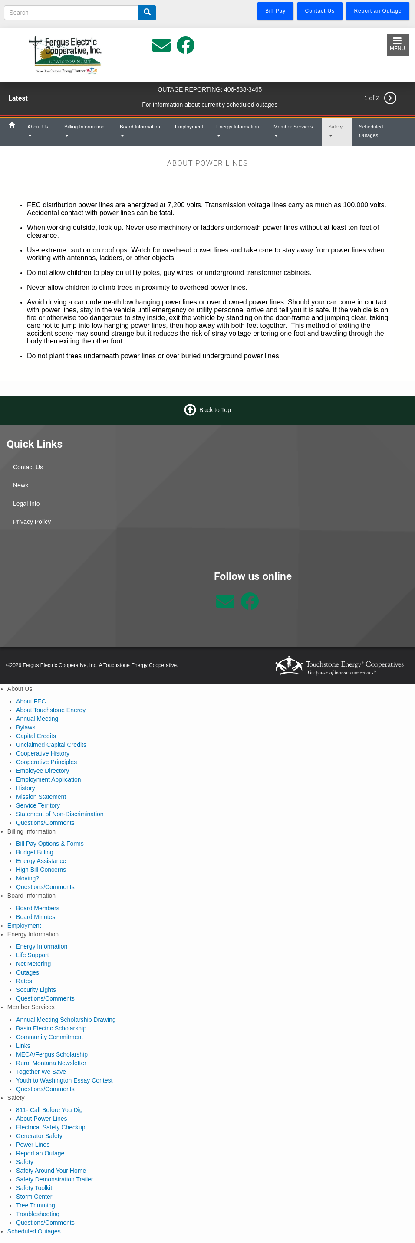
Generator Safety (39, 1135)
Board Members (37, 908)
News (20, 485)
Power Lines (32, 1144)
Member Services (293, 130)
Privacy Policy (32, 521)
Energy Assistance (41, 860)
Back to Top (215, 409)
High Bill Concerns (41, 869)
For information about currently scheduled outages (209, 104)
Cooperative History (42, 753)
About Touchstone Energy (51, 710)
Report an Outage (40, 1153)
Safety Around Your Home (51, 1170)
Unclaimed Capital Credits (51, 744)
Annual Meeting (37, 718)
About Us (37, 130)
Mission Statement (41, 796)
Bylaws (25, 727)
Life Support (32, 955)
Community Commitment (49, 1037)
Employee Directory (42, 770)
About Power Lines (41, 1118)
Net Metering (33, 963)
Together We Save (41, 1071)
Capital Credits (36, 736)
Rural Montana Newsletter (51, 1063)
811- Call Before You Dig (49, 1109)
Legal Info (26, 503)
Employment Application (48, 779)
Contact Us (28, 467)
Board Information (140, 130)
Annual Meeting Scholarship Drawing (66, 1019)
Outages (27, 972)
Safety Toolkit (34, 1187)
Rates (24, 981)
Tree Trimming (35, 1205)
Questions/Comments (45, 822)
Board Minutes (35, 916)
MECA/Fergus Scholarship (52, 1054)
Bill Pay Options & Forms (50, 843)
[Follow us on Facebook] (249, 605)
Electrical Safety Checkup (51, 1127)
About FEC (31, 701)
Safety (335, 130)
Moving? (27, 878)
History (25, 788)
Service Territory (38, 805)
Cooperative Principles (46, 762)
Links (23, 1045)
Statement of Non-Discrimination (60, 814)
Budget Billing (34, 852)
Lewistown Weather (104, 602)
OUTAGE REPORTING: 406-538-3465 (210, 89)
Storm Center (34, 1196)
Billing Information (84, 130)
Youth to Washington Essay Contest (64, 1080)
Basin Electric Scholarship (51, 1028)
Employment (189, 126)
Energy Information (237, 130)
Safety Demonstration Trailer (54, 1179)
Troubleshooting (37, 1213)
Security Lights (36, 989)
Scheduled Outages (371, 131)
